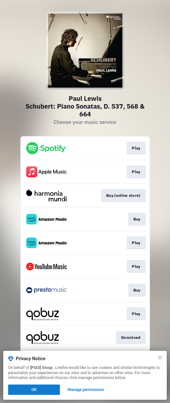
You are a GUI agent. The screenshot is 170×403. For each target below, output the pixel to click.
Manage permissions (86, 389)
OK (34, 389)
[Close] (160, 357)
